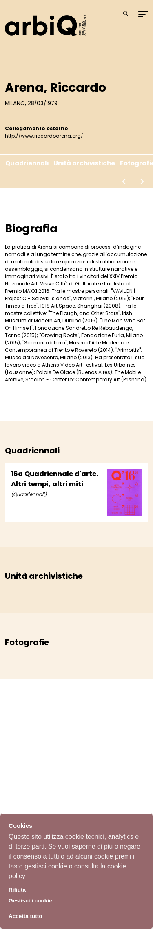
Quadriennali (27, 163)
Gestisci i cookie (30, 900)
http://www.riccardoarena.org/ (44, 135)
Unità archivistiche (84, 163)
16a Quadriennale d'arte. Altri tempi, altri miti (54, 479)
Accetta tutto (25, 916)
